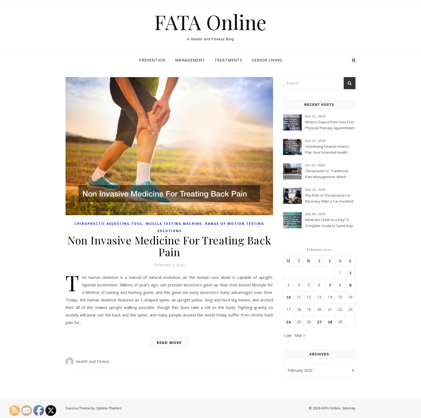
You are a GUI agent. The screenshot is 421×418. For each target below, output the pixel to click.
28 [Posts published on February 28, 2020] (330, 322)
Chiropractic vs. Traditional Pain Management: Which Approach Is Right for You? (326, 174)
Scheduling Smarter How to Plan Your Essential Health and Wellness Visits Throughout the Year (327, 150)
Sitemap (348, 408)
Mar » (300, 335)
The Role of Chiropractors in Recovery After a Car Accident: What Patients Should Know (329, 199)
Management (190, 60)
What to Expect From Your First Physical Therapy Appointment (330, 125)
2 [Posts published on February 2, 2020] (350, 272)
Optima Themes (109, 408)
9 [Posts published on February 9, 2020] (350, 285)
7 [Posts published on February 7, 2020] (330, 285)
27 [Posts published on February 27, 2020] (319, 322)
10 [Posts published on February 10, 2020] (288, 297)
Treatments (228, 60)
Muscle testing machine (174, 223)
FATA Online (210, 22)
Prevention (152, 60)
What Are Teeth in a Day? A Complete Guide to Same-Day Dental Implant (329, 223)
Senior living (267, 60)
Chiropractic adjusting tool (108, 223)
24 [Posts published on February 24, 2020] (288, 322)
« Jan (287, 335)
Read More (169, 342)
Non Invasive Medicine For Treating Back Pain (169, 246)
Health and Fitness (93, 361)
